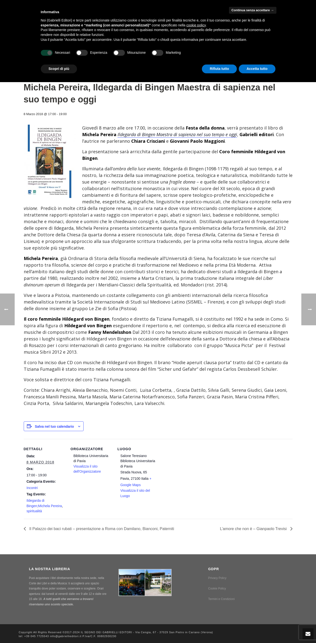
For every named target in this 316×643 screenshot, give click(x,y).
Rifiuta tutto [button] (219, 69)
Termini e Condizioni (221, 599)
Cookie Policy (217, 588)
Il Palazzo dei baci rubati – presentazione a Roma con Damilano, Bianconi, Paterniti (101, 529)
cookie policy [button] (196, 25)
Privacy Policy (217, 578)
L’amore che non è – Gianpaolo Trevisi (254, 529)
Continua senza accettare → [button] (252, 10)
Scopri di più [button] (59, 69)
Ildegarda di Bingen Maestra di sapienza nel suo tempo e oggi (177, 134)
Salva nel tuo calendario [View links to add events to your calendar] (54, 426)
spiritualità (34, 511)
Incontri (32, 488)
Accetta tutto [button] (257, 69)
